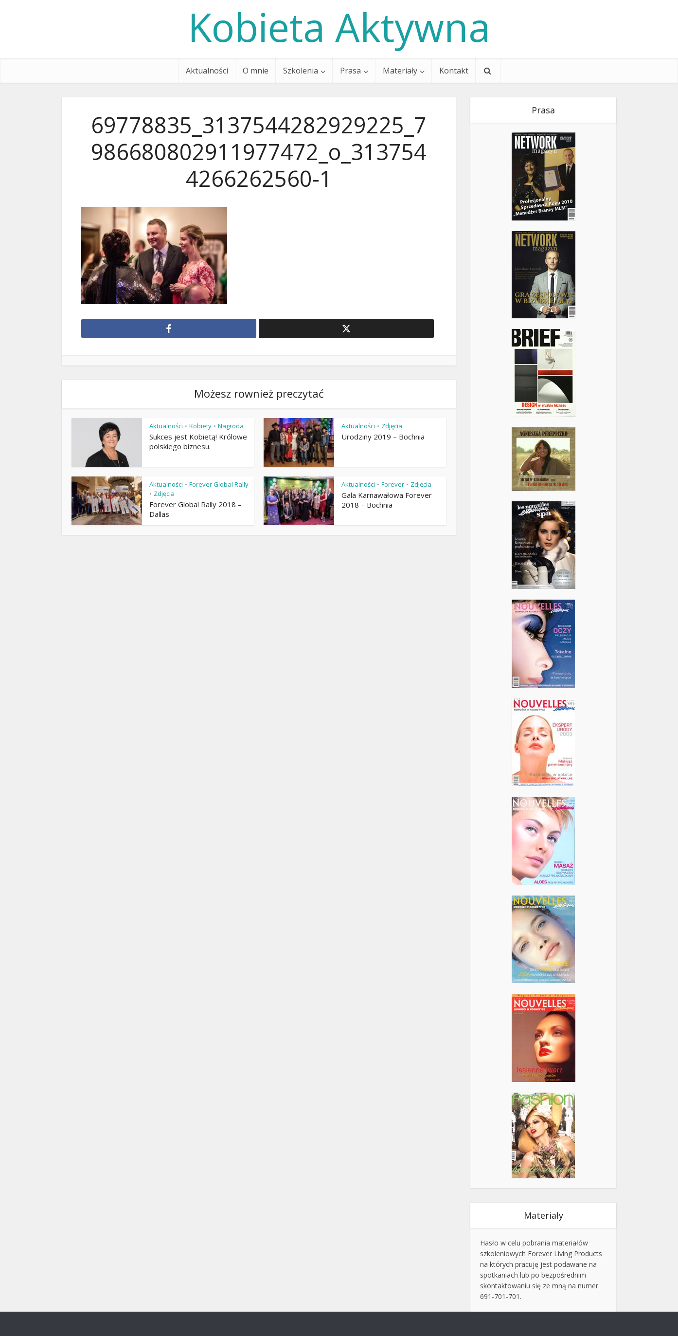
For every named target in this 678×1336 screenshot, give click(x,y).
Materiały (400, 70)
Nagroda (231, 425)
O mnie (255, 70)
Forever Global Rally (219, 484)
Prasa (350, 70)
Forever (392, 484)
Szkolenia (300, 70)
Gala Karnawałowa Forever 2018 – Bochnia (386, 500)
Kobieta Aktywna (339, 26)
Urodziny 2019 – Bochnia (383, 436)
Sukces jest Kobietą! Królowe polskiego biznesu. (198, 441)
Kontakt (453, 70)
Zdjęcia (391, 425)
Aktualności (207, 70)
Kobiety (200, 425)
